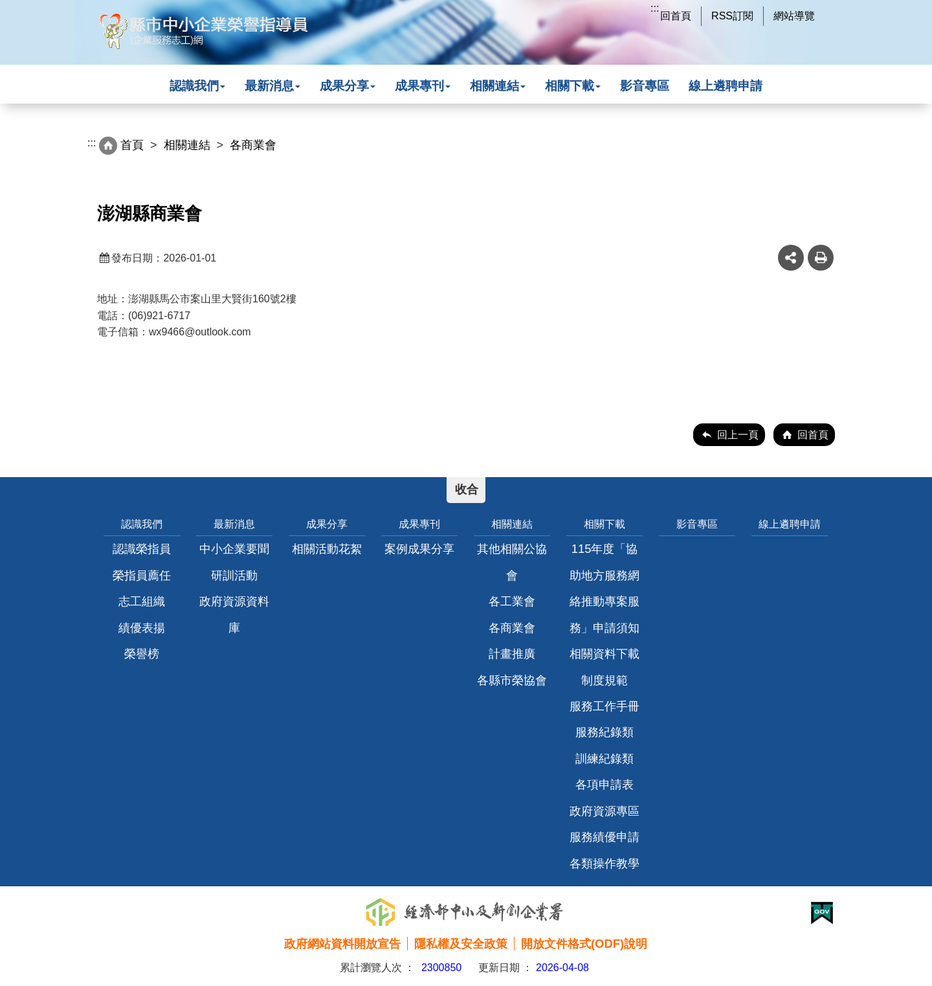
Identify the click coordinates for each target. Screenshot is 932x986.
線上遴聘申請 (725, 86)
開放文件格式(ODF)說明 (584, 943)
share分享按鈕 (791, 258)
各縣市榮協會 (512, 680)
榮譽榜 (141, 653)
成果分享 (347, 86)
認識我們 (197, 86)
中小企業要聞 (234, 548)
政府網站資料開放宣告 (342, 943)
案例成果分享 (419, 548)
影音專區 (644, 86)
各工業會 (512, 601)
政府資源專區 (604, 811)
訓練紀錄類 (604, 758)
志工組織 (141, 601)
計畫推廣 (512, 653)
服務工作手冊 (604, 706)
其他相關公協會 (512, 561)
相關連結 (498, 86)
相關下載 (573, 86)
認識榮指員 (142, 548)
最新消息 (272, 86)
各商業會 (512, 627)
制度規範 (604, 680)
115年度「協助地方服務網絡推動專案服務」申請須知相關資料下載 (604, 601)
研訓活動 (234, 575)
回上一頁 (738, 434)
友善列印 (821, 258)
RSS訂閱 (732, 15)
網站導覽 (794, 15)
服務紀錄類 (604, 732)
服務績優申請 (604, 837)
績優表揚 (141, 627)
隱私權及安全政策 (460, 943)
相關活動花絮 (327, 548)
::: (654, 8)
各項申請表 (604, 784)
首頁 (132, 145)
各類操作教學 (604, 863)
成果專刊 (422, 86)
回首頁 (675, 15)
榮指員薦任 (142, 575)
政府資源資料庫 (234, 614)
